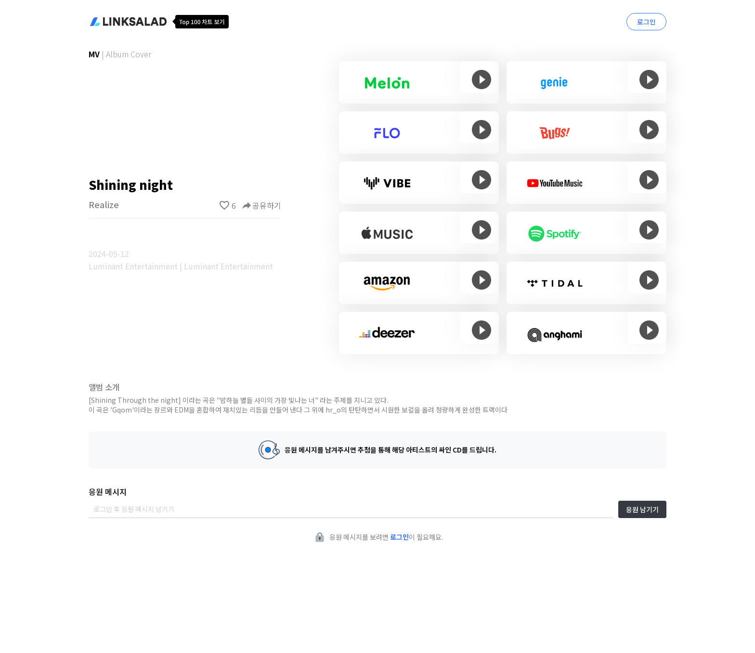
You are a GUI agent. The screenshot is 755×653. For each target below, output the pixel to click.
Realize (104, 204)
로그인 (646, 22)
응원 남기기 (642, 509)
